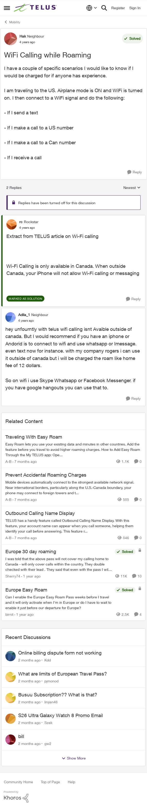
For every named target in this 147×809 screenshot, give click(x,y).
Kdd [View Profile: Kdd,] (47, 660)
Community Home (18, 782)
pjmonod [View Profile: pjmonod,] (51, 681)
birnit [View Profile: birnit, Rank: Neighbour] (9, 614)
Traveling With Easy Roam (33, 437)
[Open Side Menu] (7, 8)
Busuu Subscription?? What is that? (57, 694)
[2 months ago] (29, 660)
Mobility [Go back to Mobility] (12, 22)
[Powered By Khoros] (73, 797)
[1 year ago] (31, 576)
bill (21, 736)
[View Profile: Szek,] (10, 719)
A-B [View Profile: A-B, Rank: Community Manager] (8, 461)
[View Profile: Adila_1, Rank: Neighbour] (10, 317)
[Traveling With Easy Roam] (73, 449)
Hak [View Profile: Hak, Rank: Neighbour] (22, 36)
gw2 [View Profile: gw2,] (47, 743)
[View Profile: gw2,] (10, 739)
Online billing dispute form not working (60, 653)
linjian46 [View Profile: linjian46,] (51, 701)
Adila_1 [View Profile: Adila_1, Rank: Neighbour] (24, 314)
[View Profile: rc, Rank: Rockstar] (11, 224)
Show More (74, 758)
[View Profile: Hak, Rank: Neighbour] (10, 38)
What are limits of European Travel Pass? (62, 674)
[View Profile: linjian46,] (10, 698)
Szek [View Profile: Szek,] (48, 722)
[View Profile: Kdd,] (10, 656)
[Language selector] (91, 8)
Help (71, 782)
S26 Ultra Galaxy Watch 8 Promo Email (60, 715)
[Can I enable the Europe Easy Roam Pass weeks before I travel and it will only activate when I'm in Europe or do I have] (58, 602)
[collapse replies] (73, 217)
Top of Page (50, 782)
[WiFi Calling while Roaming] (27, 227)
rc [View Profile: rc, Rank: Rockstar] (21, 222)
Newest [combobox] (132, 187)
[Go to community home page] (36, 8)
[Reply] (134, 172)
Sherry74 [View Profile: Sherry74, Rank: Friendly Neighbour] (12, 576)
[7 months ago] (25, 461)
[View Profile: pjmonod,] (10, 677)
